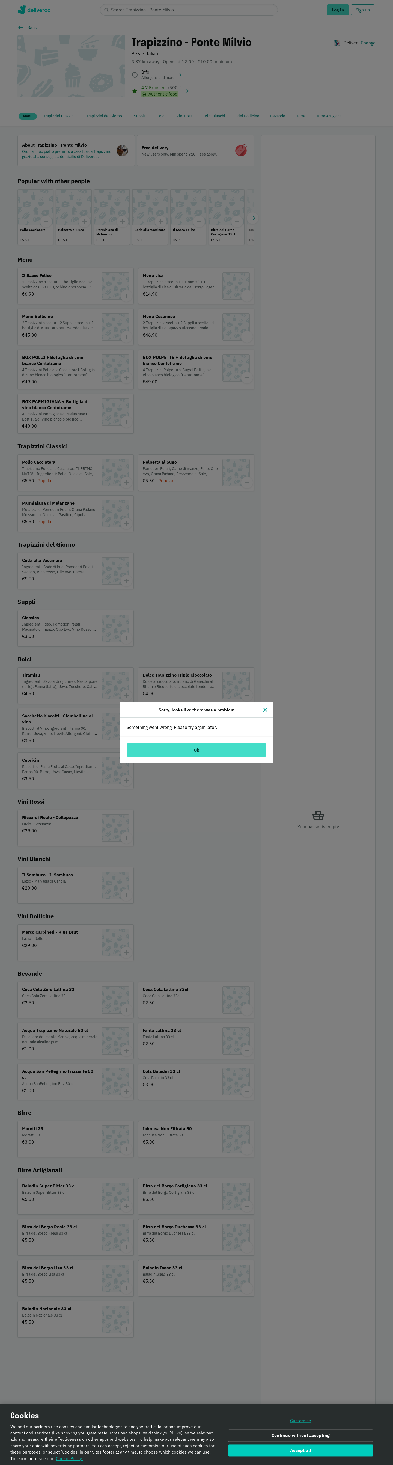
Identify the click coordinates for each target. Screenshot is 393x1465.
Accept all (300, 1451)
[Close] (265, 710)
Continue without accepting (301, 1436)
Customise (300, 1422)
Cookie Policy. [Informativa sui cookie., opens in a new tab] (69, 1460)
